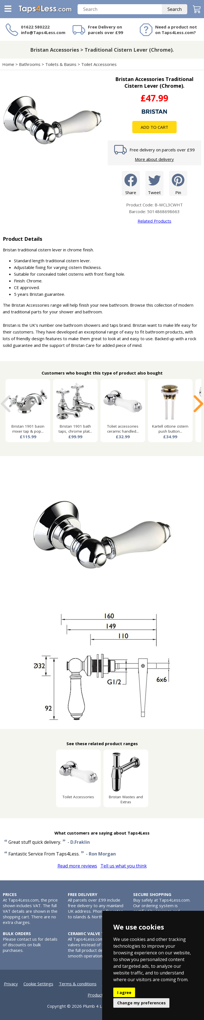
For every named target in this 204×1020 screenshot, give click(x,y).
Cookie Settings (38, 983)
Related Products (154, 221)
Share (131, 183)
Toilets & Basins (60, 64)
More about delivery (154, 159)
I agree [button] (124, 992)
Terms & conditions (78, 983)
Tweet (154, 183)
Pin (178, 183)
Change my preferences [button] (141, 1002)
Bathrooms (29, 64)
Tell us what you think (123, 866)
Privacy (11, 983)
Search (174, 9)
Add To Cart (154, 127)
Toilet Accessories (99, 64)
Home (8, 64)
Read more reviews (77, 866)
